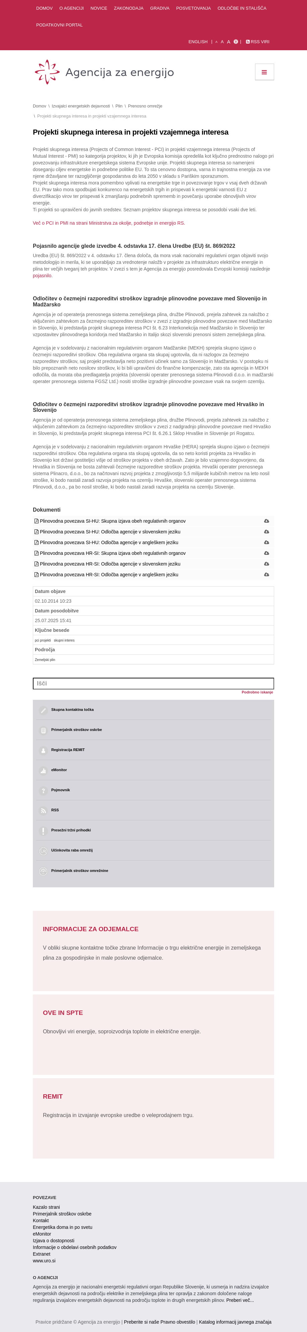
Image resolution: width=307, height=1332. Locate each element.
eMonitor (42, 1234)
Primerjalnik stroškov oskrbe (62, 1213)
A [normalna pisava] (222, 41)
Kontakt (41, 1220)
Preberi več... (240, 1300)
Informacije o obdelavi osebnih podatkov (75, 1247)
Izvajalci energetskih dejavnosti (81, 106)
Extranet (41, 1254)
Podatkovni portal (59, 24)
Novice (98, 8)
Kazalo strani (46, 1207)
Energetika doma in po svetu (62, 1227)
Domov (44, 8)
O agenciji (71, 8)
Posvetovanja (193, 8)
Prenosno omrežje (145, 106)
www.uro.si (44, 1260)
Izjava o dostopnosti (53, 1240)
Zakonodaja (128, 8)
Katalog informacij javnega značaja (235, 1322)
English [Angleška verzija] (197, 41)
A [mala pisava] (217, 42)
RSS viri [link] (257, 41)
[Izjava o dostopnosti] (236, 41)
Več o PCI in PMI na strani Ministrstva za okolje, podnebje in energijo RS (108, 223)
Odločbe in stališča (242, 8)
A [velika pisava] (228, 42)
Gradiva (160, 8)
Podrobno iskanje (257, 692)
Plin (119, 106)
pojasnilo (42, 275)
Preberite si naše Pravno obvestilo (159, 1322)
